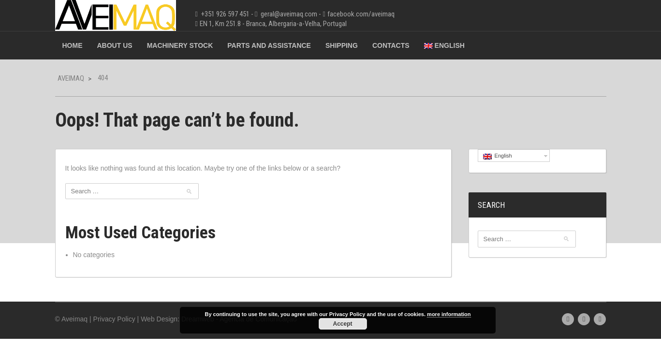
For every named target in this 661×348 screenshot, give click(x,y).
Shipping (341, 45)
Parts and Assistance (269, 45)
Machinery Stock (180, 45)
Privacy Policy (114, 319)
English (444, 45)
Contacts (391, 45)
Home (72, 45)
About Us (114, 45)
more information (448, 314)
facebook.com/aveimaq (361, 14)
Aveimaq (71, 78)
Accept (342, 323)
